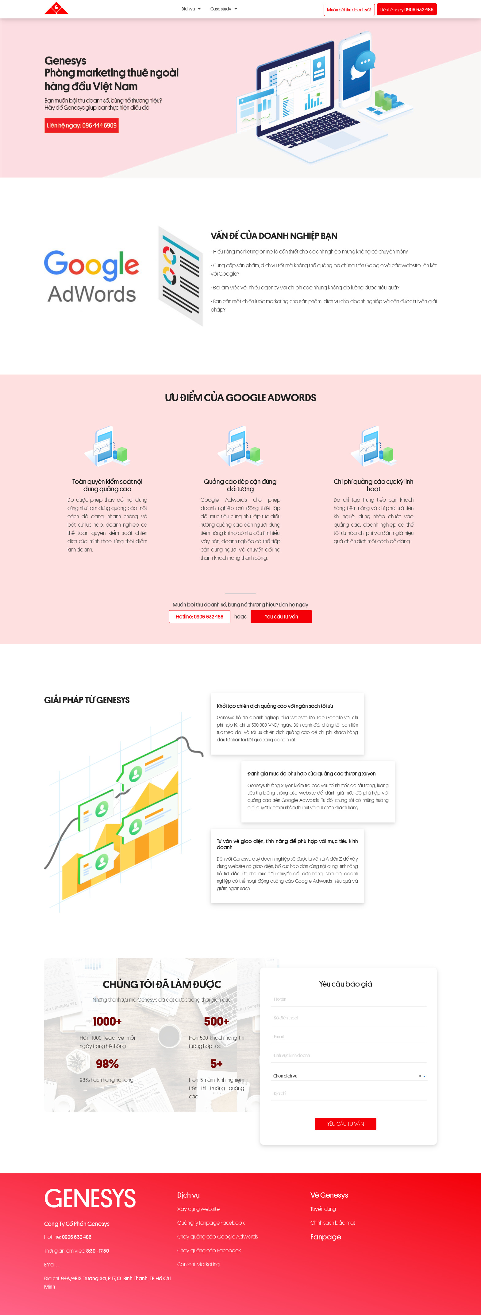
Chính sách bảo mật (332, 1223)
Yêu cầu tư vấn (281, 616)
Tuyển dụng (323, 1209)
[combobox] (349, 1076)
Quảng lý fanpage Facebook (211, 1223)
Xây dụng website (198, 1209)
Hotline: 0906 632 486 (199, 616)
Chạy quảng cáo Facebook (209, 1250)
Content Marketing (198, 1264)
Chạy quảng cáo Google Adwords (217, 1236)
